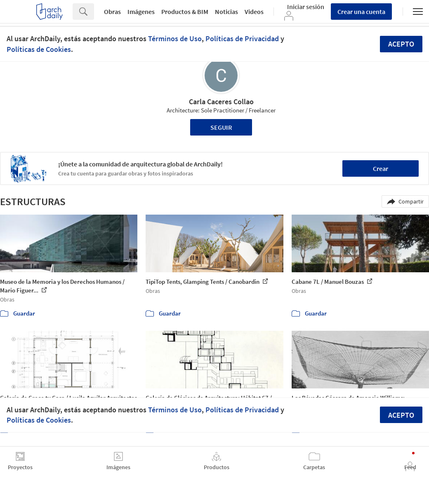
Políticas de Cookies (39, 49)
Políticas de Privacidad (242, 38)
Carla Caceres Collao (221, 101)
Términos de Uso (175, 38)
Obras (112, 11)
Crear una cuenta (361, 11)
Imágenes (141, 11)
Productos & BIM (184, 11)
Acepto (401, 44)
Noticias (226, 11)
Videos (254, 11)
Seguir (221, 127)
